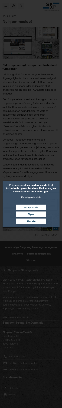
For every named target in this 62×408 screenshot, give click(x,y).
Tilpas (31, 214)
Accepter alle (31, 207)
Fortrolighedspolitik (31, 197)
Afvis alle (31, 221)
